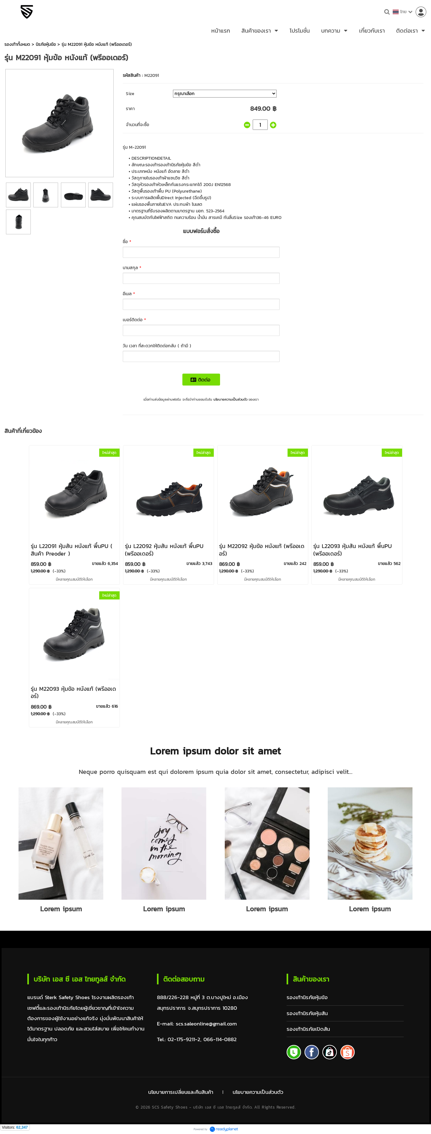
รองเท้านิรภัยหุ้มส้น (307, 1013)
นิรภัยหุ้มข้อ (46, 44)
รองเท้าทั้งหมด (17, 44)
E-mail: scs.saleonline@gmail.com (197, 1024)
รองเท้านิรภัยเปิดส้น (308, 1029)
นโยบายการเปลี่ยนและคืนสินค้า (180, 1092)
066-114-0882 (220, 1039)
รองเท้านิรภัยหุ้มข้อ (307, 997)
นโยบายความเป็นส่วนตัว (230, 399)
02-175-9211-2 (184, 1039)
